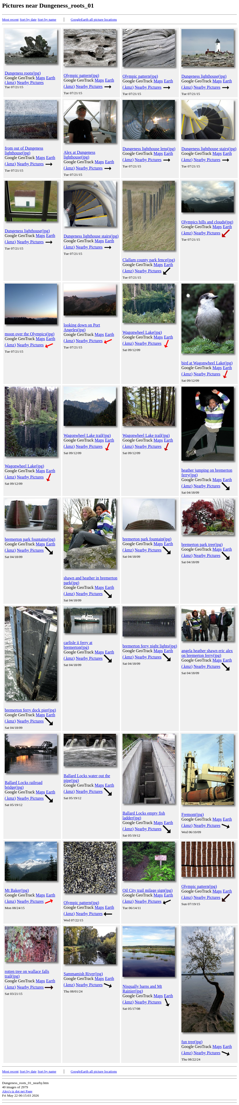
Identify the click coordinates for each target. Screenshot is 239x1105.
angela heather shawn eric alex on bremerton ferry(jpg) (207, 653)
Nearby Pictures (30, 82)
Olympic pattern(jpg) (81, 75)
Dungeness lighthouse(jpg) (203, 76)
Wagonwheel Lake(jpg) (142, 332)
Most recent (10, 19)
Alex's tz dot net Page (17, 1091)
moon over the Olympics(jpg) (29, 334)
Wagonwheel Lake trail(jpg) (87, 435)
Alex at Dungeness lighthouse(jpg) (79, 154)
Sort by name (47, 19)
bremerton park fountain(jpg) (147, 539)
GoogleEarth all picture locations (94, 19)
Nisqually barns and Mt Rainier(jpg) (142, 988)
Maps (40, 78)
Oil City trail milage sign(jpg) (148, 890)
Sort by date (28, 19)
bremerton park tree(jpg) (202, 544)
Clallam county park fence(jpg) (149, 260)
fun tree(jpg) (191, 1042)
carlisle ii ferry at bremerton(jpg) (78, 645)
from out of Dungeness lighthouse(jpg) (24, 150)
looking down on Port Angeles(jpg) (82, 327)
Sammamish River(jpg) (83, 974)
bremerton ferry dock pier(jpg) (30, 710)
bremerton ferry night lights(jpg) (150, 646)
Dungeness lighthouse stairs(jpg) (208, 148)
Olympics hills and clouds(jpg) (207, 222)
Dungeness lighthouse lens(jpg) (149, 148)
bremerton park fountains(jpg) (30, 539)
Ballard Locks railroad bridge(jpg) (23, 785)
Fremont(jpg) (192, 814)
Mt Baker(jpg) (17, 890)
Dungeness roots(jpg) (23, 73)
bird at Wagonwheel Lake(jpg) (206, 363)
